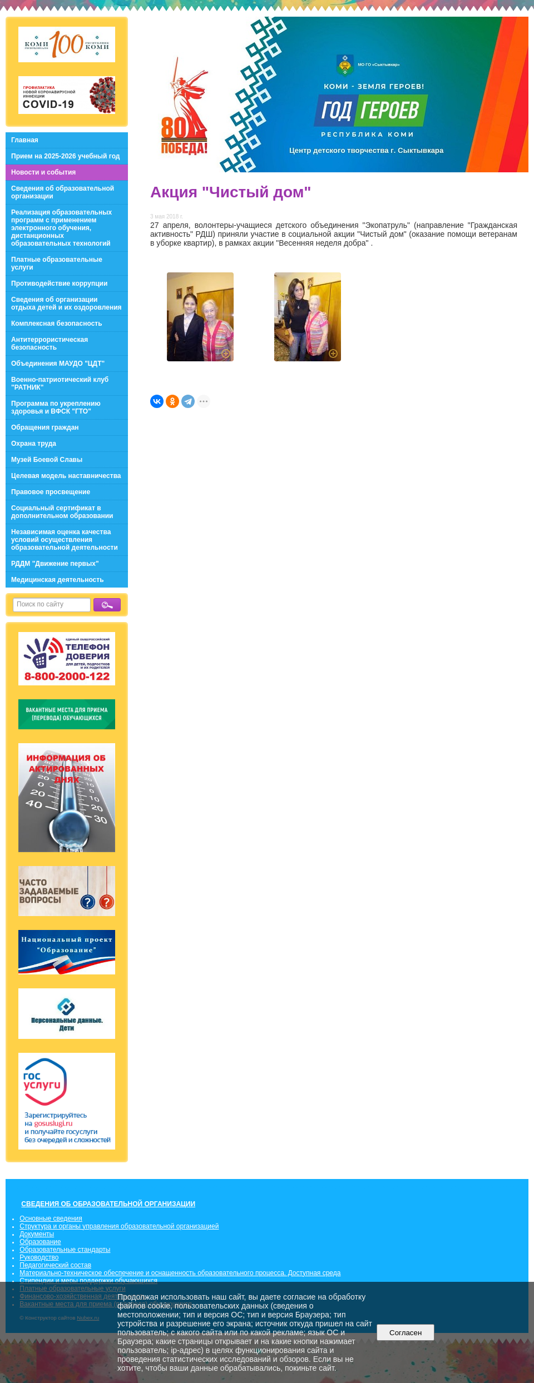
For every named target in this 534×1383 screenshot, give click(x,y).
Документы (36, 1234)
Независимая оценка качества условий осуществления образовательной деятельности (64, 539)
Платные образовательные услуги (56, 263)
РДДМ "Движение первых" (55, 564)
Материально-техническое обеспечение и (85, 1273)
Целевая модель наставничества (66, 476)
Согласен (405, 1333)
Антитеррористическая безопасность (49, 343)
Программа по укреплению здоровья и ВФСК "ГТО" (56, 407)
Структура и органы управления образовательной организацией (119, 1226)
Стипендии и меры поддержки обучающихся (88, 1281)
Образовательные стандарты (64, 1249)
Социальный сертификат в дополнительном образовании (62, 512)
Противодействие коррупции (59, 283)
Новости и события (43, 172)
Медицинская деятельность (57, 580)
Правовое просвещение (50, 492)
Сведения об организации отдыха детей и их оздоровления (66, 303)
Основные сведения (50, 1218)
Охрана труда (33, 443)
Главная (24, 140)
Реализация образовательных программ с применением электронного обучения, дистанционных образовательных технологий (61, 227)
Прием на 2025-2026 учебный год (65, 156)
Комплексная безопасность (56, 323)
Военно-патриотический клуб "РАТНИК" (59, 383)
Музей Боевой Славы (46, 460)
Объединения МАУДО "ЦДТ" (58, 363)
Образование (40, 1242)
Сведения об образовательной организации (62, 192)
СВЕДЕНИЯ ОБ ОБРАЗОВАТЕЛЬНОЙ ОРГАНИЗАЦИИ (108, 1204)
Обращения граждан (45, 427)
